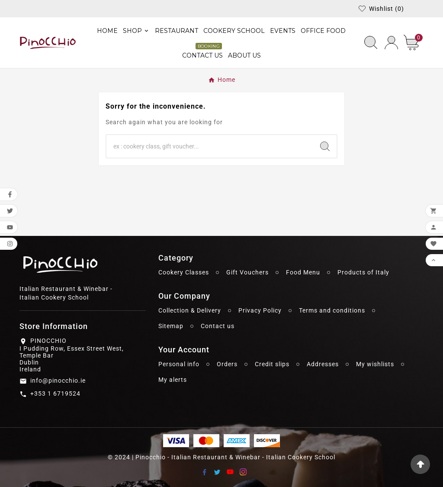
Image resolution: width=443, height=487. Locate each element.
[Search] (209, 146)
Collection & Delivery (189, 310)
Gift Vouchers (247, 272)
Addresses (323, 364)
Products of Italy (363, 272)
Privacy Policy (260, 310)
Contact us (217, 326)
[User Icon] (391, 42)
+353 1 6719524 (55, 393)
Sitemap (170, 326)
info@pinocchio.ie (58, 380)
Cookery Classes (183, 272)
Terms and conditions (332, 310)
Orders (227, 364)
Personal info (178, 364)
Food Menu (303, 272)
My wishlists (375, 364)
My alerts (172, 379)
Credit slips (272, 364)
